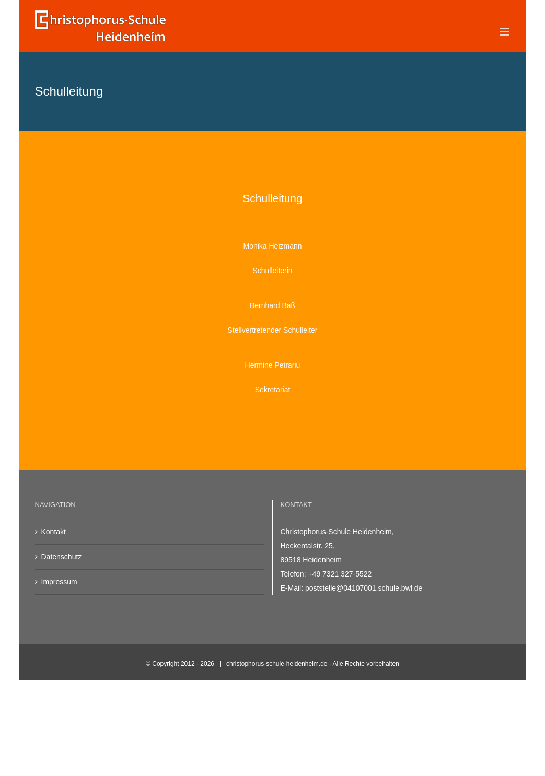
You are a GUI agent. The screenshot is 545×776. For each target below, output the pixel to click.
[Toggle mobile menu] (505, 31)
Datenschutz (61, 556)
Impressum (59, 582)
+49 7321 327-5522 (340, 574)
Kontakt (53, 531)
